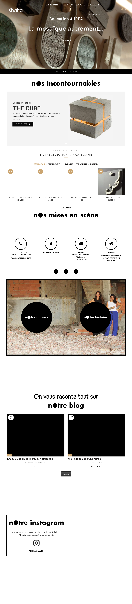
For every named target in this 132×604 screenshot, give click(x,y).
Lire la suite (36, 467)
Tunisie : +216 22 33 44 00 (21, 258)
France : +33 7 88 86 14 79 (21, 255)
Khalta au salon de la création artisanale (30, 458)
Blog (9, 455)
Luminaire (80, 5)
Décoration (67, 5)
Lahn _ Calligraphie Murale (111, 197)
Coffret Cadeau (94, 15)
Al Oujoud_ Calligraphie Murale (51, 172)
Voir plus (66, 474)
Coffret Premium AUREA (81, 197)
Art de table (52, 5)
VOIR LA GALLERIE (36, 551)
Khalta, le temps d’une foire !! (84, 458)
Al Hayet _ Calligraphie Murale (21, 172)
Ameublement (94, 5)
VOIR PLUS (66, 207)
